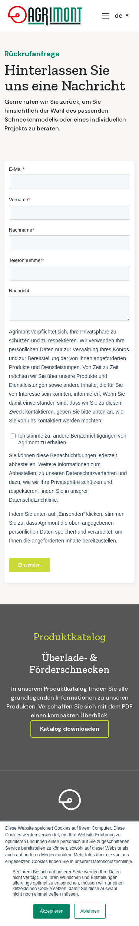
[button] (105, 15)
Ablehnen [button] (89, 911)
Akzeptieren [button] (51, 911)
